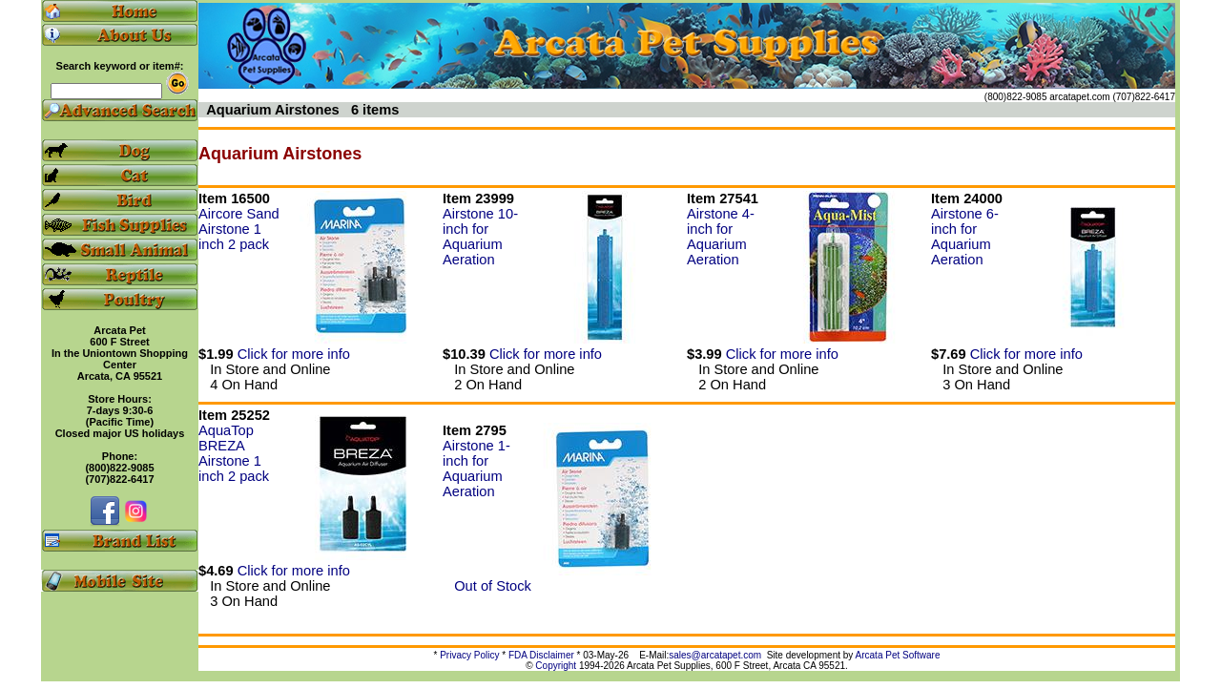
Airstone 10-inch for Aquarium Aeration (480, 236)
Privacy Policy (469, 655)
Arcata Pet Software (898, 655)
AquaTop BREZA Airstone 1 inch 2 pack (233, 453)
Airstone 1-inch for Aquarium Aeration (476, 468)
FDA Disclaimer (541, 655)
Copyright (555, 665)
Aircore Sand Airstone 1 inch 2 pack (238, 229)
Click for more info (294, 354)
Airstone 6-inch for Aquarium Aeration (965, 236)
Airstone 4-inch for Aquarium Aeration (721, 236)
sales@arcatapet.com (715, 655)
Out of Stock (487, 586)
